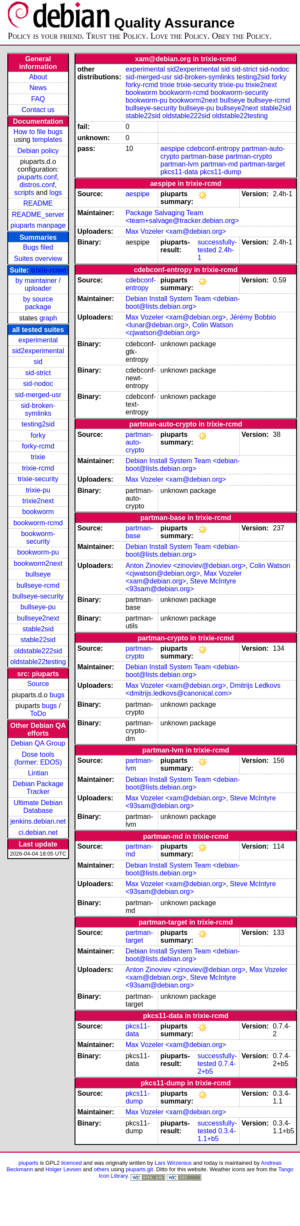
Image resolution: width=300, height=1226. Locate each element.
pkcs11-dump (220, 172)
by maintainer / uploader (38, 284)
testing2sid (38, 424)
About (38, 77)
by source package (38, 302)
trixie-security (38, 479)
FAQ (38, 99)
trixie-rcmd (48, 270)
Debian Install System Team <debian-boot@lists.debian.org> (182, 302)
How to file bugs (37, 131)
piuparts (28, 1163)
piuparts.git (139, 1169)
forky (38, 435)
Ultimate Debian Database (37, 806)
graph (48, 318)
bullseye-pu (38, 607)
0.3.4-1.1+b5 (216, 1134)
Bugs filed (38, 247)
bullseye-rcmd (37, 585)
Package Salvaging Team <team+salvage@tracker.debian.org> (182, 216)
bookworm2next (38, 563)
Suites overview (38, 258)
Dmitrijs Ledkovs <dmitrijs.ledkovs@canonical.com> (203, 689)
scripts (24, 192)
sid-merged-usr (38, 394)
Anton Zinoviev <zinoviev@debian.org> (185, 565)
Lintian (38, 773)
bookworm (38, 511)
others (101, 1169)
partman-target (262, 164)
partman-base (202, 156)
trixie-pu (38, 490)
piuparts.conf (37, 177)
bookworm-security (38, 537)
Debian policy (38, 150)
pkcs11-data (179, 172)
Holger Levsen (63, 1169)
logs (56, 192)
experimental (38, 340)
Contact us (38, 109)
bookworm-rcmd (38, 523)
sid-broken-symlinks (38, 409)
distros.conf (37, 184)
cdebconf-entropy (213, 148)
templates (47, 139)
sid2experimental (38, 350)
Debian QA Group (38, 743)
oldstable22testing (38, 661)
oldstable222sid (38, 651)
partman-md (218, 164)
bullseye (38, 574)
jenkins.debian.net (38, 821)
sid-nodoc (38, 383)
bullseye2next (38, 618)
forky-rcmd (38, 446)
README (38, 203)
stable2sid (37, 629)
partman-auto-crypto (139, 442)
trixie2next (38, 501)
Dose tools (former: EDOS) (38, 758)
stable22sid (38, 639)
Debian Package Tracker (38, 787)
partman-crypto (248, 156)
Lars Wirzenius (173, 1163)
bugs (57, 695)
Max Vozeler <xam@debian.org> (175, 231)
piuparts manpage (38, 225)
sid (38, 361)
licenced (71, 1163)
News (38, 87)
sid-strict (38, 372)
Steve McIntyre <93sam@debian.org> (180, 585)
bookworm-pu (38, 552)
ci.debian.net (38, 832)
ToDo (38, 713)
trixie (38, 457)
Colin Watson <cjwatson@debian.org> (179, 328)
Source (38, 683)
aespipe (172, 148)
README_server (38, 214)
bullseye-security (38, 596)
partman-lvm (179, 164)
